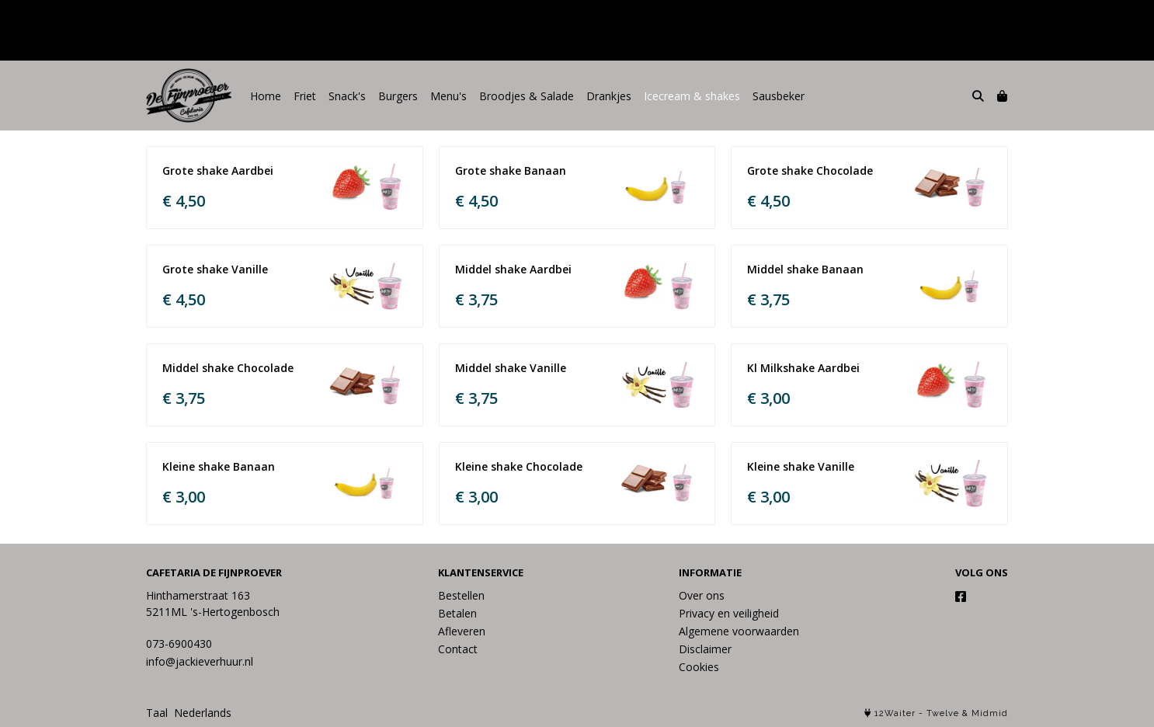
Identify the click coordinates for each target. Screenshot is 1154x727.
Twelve (942, 713)
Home (265, 96)
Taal (157, 712)
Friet (305, 96)
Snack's (347, 96)
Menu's (448, 96)
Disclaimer (705, 649)
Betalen (457, 613)
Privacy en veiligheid (729, 613)
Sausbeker (779, 96)
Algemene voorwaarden (739, 631)
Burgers (398, 96)
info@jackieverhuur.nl (199, 661)
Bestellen (461, 595)
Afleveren (461, 631)
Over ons (702, 595)
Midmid (990, 713)
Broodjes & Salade (526, 96)
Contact (458, 649)
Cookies (699, 666)
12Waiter (895, 713)
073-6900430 (179, 643)
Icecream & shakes (692, 96)
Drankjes (608, 96)
